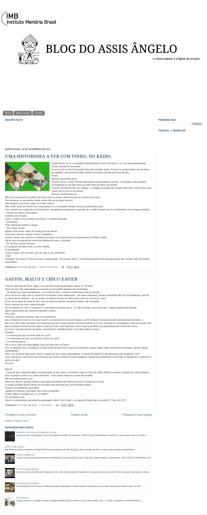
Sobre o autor (22, 113)
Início (8, 113)
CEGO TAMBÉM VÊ (25, 455)
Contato (38, 113)
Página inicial (79, 414)
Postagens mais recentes (20, 414)
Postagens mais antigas (137, 414)
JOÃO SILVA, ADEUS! (15, 447)
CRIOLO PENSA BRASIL (27, 469)
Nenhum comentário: (48, 267)
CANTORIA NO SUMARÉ (27, 483)
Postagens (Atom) (21, 421)
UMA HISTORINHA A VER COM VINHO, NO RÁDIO (58, 156)
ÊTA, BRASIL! (22, 498)
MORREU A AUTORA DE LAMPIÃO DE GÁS (36, 432)
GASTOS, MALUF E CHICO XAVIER (41, 279)
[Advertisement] (103, 87)
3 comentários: (46, 405)
